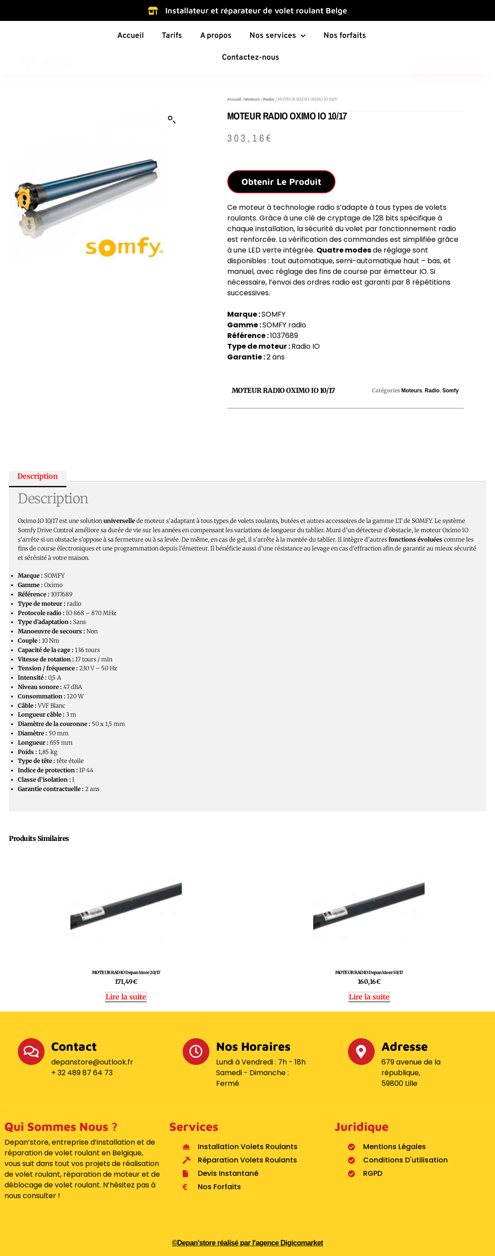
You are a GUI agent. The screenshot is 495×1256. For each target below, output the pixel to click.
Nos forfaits (344, 36)
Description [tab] (37, 475)
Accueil (130, 36)
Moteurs (252, 99)
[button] (172, 120)
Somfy (450, 390)
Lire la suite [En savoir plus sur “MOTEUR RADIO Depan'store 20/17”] (126, 996)
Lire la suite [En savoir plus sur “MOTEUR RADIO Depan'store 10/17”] (369, 996)
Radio (268, 99)
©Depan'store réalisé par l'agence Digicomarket (247, 1243)
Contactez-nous (250, 58)
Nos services (278, 36)
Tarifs (172, 36)
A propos (216, 36)
